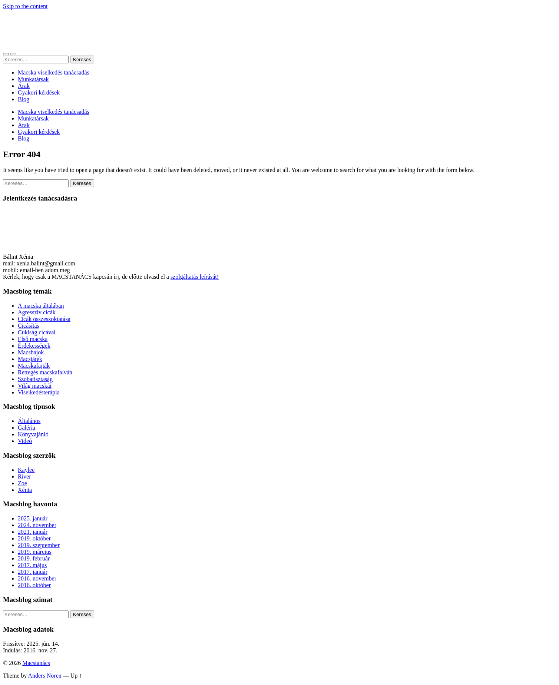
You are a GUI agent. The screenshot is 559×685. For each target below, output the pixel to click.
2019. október (34, 538)
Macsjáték (30, 359)
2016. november (37, 578)
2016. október (34, 585)
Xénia (25, 490)
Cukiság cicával (37, 332)
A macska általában (41, 305)
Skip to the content (25, 6)
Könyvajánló (33, 434)
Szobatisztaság (35, 379)
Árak (24, 86)
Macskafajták (34, 366)
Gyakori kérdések (39, 92)
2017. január (32, 572)
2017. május (32, 565)
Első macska (32, 339)
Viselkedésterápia (39, 392)
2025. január (32, 518)
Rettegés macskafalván (45, 372)
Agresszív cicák (37, 312)
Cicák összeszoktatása (44, 319)
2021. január (32, 532)
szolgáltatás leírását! (195, 277)
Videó (25, 441)
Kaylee (26, 470)
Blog (23, 99)
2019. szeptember (39, 545)
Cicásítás (28, 325)
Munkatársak (33, 79)
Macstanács (36, 663)
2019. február (34, 558)
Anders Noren (45, 675)
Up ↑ (76, 675)
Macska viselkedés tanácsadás (53, 72)
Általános (29, 421)
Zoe (22, 483)
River (24, 476)
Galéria (26, 427)
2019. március (35, 552)
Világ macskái (35, 386)
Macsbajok (31, 352)
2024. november (37, 525)
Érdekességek (34, 345)
